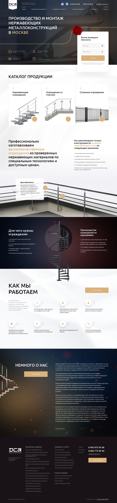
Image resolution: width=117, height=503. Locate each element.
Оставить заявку (96, 290)
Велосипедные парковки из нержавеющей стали (37, 473)
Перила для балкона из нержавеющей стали (36, 475)
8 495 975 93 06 (75, 4)
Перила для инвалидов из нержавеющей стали (37, 461)
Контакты (106, 9)
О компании (82, 449)
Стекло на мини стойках (61, 457)
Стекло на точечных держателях (63, 454)
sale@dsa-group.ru (102, 4)
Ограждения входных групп (32, 458)
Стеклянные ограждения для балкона (64, 460)
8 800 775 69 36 (88, 4)
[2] (45, 188)
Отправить (93, 58)
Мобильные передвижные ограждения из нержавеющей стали (36, 455)
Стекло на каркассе (59, 449)
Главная (24, 9)
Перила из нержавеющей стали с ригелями (36, 480)
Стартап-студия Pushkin (103, 499)
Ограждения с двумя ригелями (33, 486)
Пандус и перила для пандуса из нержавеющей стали (37, 464)
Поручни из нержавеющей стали (33, 449)
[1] (16, 189)
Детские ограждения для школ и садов (35, 468)
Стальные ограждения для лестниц (63, 475)
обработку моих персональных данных (93, 64)
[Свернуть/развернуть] (34, 119)
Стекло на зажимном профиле (62, 452)
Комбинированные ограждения (33, 491)
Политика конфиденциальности (17, 499)
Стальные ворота (59, 480)
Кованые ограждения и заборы (62, 483)
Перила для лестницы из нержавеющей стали (36, 478)
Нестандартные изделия (31, 470)
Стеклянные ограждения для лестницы (64, 462)
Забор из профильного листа (62, 478)
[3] (62, 196)
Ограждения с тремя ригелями (33, 488)
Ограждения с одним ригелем (33, 483)
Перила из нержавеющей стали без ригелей (36, 452)
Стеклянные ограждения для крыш (63, 467)
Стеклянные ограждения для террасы (64, 465)
